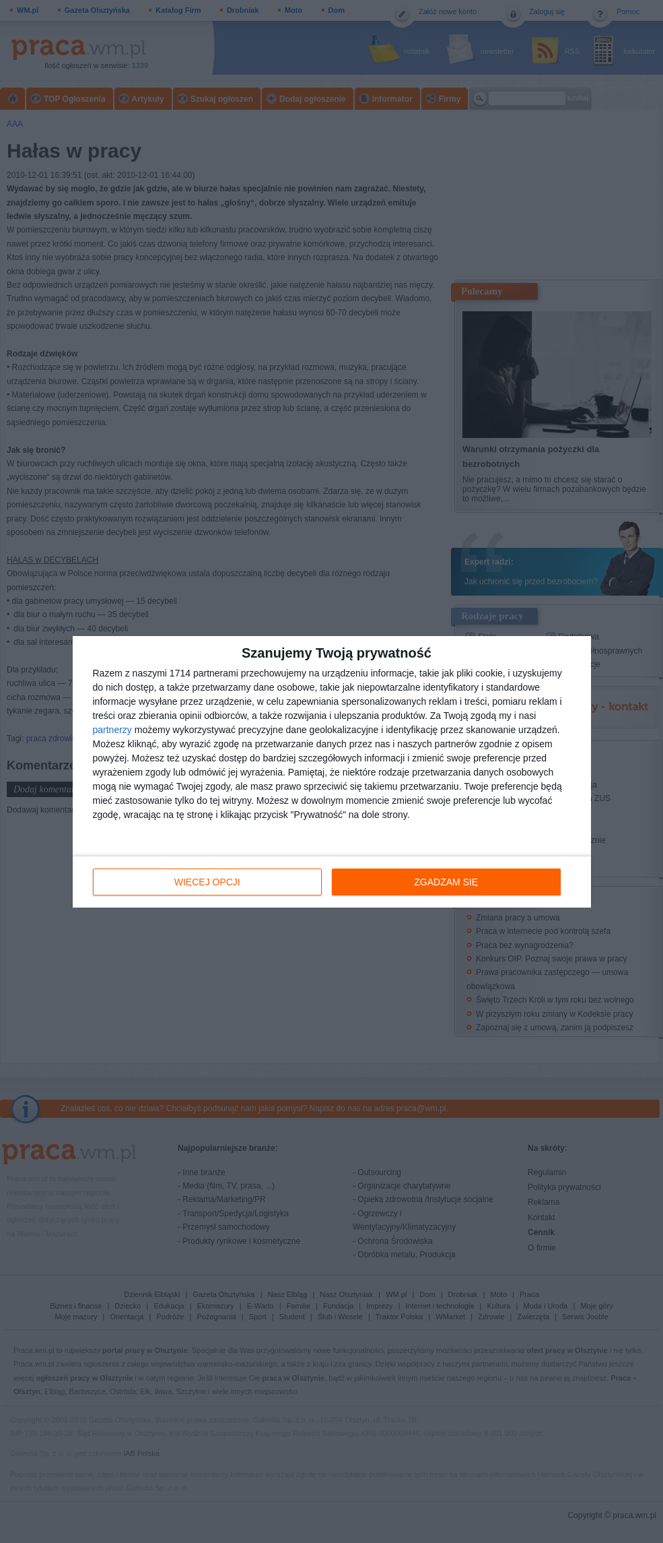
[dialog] (332, 772)
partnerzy (112, 729)
